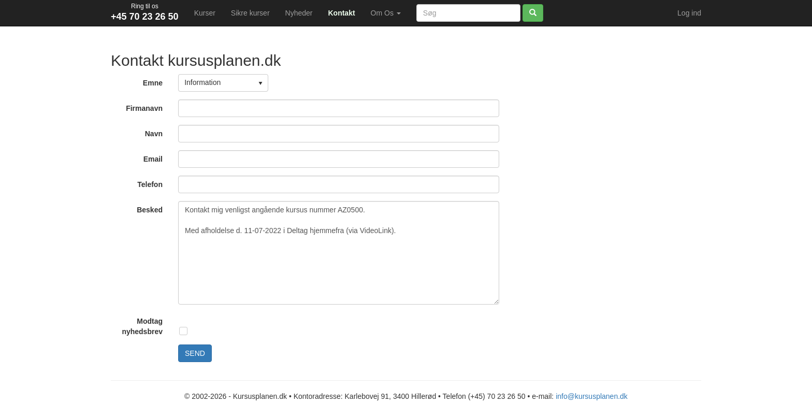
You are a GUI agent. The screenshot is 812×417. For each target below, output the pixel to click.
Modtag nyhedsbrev (142, 326)
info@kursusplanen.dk (592, 396)
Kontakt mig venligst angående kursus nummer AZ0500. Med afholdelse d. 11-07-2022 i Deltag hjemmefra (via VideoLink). (338, 253)
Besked (150, 210)
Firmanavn (144, 108)
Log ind (689, 13)
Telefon (150, 184)
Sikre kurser (250, 13)
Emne (153, 83)
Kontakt (341, 13)
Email (153, 159)
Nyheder (299, 13)
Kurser (204, 13)
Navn (154, 134)
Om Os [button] (386, 13)
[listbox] (223, 83)
